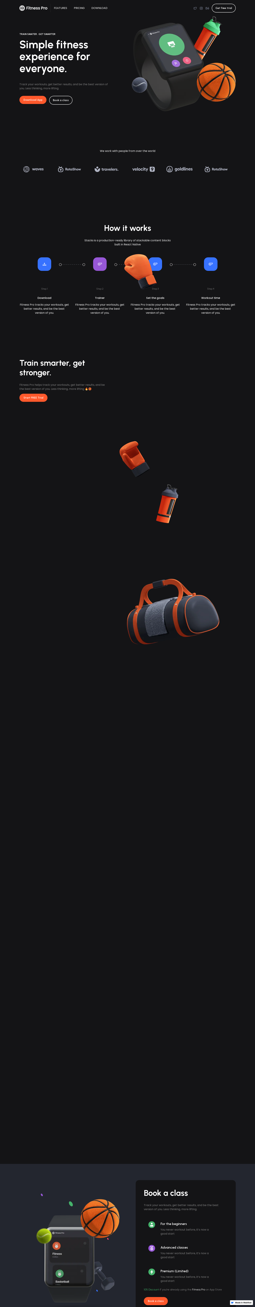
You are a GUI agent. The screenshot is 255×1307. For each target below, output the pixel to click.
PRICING (79, 8)
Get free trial (223, 8)
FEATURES (60, 8)
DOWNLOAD (99, 8)
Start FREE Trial (33, 397)
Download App (32, 99)
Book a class (156, 1301)
